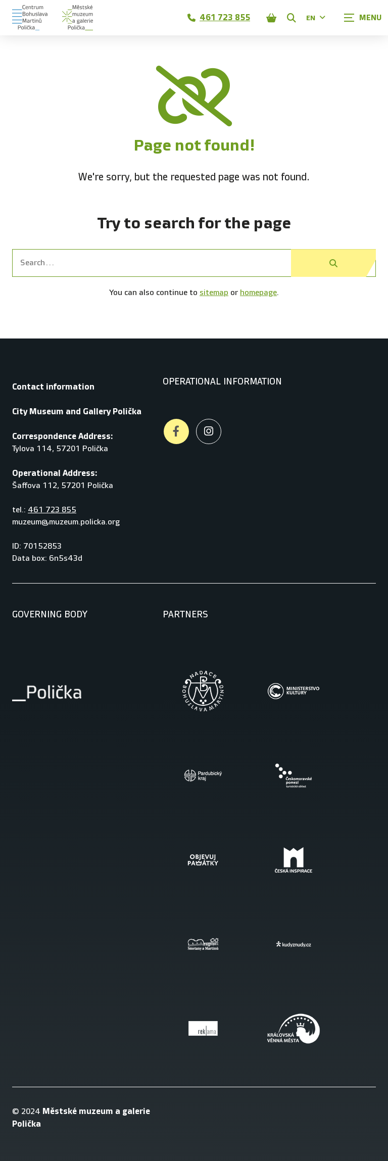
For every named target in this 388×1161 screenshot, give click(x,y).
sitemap (214, 293)
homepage (258, 293)
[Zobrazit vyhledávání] (291, 18)
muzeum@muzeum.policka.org (66, 522)
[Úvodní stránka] (29, 17)
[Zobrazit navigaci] (362, 17)
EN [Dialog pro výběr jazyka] (315, 18)
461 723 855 (218, 17)
